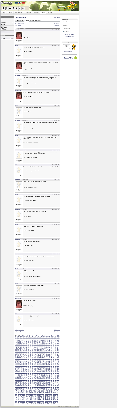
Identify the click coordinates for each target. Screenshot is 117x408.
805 (53, 377)
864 (45, 381)
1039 (40, 391)
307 (22, 350)
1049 (24, 392)
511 (53, 361)
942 (32, 385)
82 (47, 337)
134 (55, 340)
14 (34, 335)
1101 (35, 396)
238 (53, 346)
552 (51, 363)
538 (22, 363)
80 (44, 337)
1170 (48, 401)
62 (17, 337)
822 (45, 378)
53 (48, 336)
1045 (56, 391)
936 (20, 385)
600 (20, 367)
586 (35, 366)
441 (39, 357)
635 (49, 368)
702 (57, 371)
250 (35, 347)
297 (45, 349)
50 (44, 336)
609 (39, 367)
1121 (46, 397)
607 (35, 367)
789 (20, 377)
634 (47, 368)
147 (39, 341)
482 (37, 360)
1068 (32, 394)
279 (51, 348)
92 (17, 339)
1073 (46, 394)
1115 (29, 397)
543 (32, 363)
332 (30, 352)
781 (47, 376)
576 (57, 364)
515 (18, 362)
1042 (48, 391)
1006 (38, 389)
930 (51, 384)
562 (28, 364)
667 (28, 370)
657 (51, 369)
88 (55, 337)
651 (39, 369)
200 (18, 345)
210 (39, 345)
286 (22, 349)
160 (22, 342)
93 (18, 339)
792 (26, 377)
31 (15, 336)
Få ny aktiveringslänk (69, 36)
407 (55, 355)
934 (16, 385)
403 (47, 355)
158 (18, 342)
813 (26, 378)
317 (43, 350)
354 (32, 353)
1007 (41, 389)
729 (26, 374)
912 (57, 383)
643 (22, 369)
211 (41, 345)
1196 (32, 403)
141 (26, 341)
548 (43, 363)
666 (26, 370)
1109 (56, 396)
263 (18, 348)
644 (24, 369)
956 (18, 387)
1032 (21, 391)
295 (41, 349)
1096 (21, 396)
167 (37, 342)
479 (30, 360)
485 (43, 360)
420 (39, 356)
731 (30, 374)
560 (24, 364)
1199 (40, 403)
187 (35, 343)
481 (35, 360)
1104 (43, 396)
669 (32, 370)
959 (24, 387)
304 (16, 350)
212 (43, 345)
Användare (65, 21)
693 (39, 371)
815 (30, 378)
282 (57, 348)
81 (45, 337)
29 (57, 335)
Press (67, 406)
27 (54, 335)
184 (28, 343)
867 (51, 381)
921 (32, 384)
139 (22, 341)
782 (49, 376)
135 (57, 340)
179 (18, 343)
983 (30, 388)
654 (45, 369)
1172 (54, 401)
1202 (48, 403)
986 (37, 388)
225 (26, 346)
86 (53, 337)
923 (37, 384)
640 (16, 369)
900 (32, 383)
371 (24, 354)
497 (24, 361)
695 (43, 371)
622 (22, 368)
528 (45, 362)
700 (53, 371)
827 (55, 378)
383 (49, 354)
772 (28, 376)
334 (35, 352)
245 (24, 347)
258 (51, 347)
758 (43, 375)
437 (30, 357)
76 (38, 337)
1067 (29, 394)
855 (26, 381)
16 (38, 335)
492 (57, 360)
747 (20, 375)
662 (18, 370)
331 (28, 352)
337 (41, 352)
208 (35, 345)
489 (51, 360)
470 (55, 359)
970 (47, 387)
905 (43, 383)
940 (28, 385)
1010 (49, 389)
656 (49, 369)
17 (39, 335)
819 (39, 378)
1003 (30, 389)
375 (32, 354)
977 (18, 388)
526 (41, 362)
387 (57, 354)
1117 (35, 397)
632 (43, 368)
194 (49, 343)
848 (55, 380)
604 (28, 367)
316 (41, 350)
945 (39, 385)
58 (55, 336)
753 (32, 375)
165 (32, 342)
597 (57, 366)
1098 (27, 396)
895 (22, 383)
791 (24, 377)
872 (18, 382)
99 (27, 339)
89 (57, 337)
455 (24, 359)
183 (26, 343)
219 (57, 345)
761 (49, 375)
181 (22, 343)
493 (16, 361)
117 (20, 340)
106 (42, 339)
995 (55, 388)
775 (35, 376)
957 (20, 387)
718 (47, 373)
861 (39, 381)
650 (37, 369)
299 (49, 349)
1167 (40, 401)
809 (18, 378)
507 (45, 361)
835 (28, 380)
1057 (46, 392)
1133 (35, 398)
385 (53, 354)
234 (45, 346)
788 (18, 377)
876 (26, 382)
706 (22, 373)
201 (20, 345)
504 (39, 361)
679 (53, 370)
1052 (32, 392)
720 (51, 373)
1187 (51, 402)
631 (41, 368)
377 (37, 354)
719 (49, 373)
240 (57, 346)
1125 (56, 397)
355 (35, 353)
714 (39, 373)
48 (41, 336)
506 (43, 361)
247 (28, 347)
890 (55, 382)
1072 (43, 394)
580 (22, 366)
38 (26, 336)
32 (17, 336)
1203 (51, 403)
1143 (19, 399)
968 (43, 387)
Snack (17, 20)
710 (30, 373)
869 (55, 381)
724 (16, 374)
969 (45, 387)
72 (32, 337)
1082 (27, 395)
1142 (16, 399)
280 (53, 348)
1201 (46, 403)
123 (32, 340)
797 (37, 377)
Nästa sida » (57, 23)
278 (49, 348)
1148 (32, 399)
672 (39, 370)
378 (39, 354)
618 (57, 367)
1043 (51, 391)
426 (51, 356)
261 (57, 347)
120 (26, 340)
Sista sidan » (57, 25)
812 (24, 378)
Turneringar (37, 20)
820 (41, 378)
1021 (35, 390)
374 (30, 354)
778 (41, 376)
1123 (51, 397)
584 (30, 366)
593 (49, 366)
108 (46, 339)
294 (39, 349)
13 (33, 335)
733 (35, 374)
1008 (44, 389)
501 (32, 361)
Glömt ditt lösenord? (69, 34)
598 (16, 367)
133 (53, 340)
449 (55, 357)
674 (43, 370)
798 (39, 377)
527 (43, 362)
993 (51, 388)
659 (55, 369)
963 (32, 387)
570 (45, 364)
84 (50, 337)
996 (57, 388)
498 (26, 361)
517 (22, 362)
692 (37, 371)
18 (40, 335)
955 (16, 387)
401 (43, 355)
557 (18, 364)
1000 (22, 389)
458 (30, 359)
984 (32, 388)
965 (37, 387)
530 (49, 362)
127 (41, 340)
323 (55, 350)
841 (41, 380)
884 (43, 382)
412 (22, 356)
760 (47, 375)
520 (28, 362)
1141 (56, 398)
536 (18, 363)
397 (35, 355)
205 (28, 345)
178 (16, 343)
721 (53, 373)
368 (18, 354)
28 (55, 335)
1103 (40, 396)
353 (30, 353)
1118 (37, 397)
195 (51, 343)
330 (26, 352)
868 (53, 381)
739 (47, 374)
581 (24, 366)
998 (18, 389)
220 (16, 346)
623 (24, 368)
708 (26, 373)
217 (53, 345)
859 (35, 381)
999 (20, 389)
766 (16, 376)
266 (24, 348)
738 (45, 374)
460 (35, 359)
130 (47, 340)
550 (47, 363)
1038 (37, 391)
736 (41, 374)
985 (35, 388)
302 (55, 349)
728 (24, 374)
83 (48, 337)
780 (45, 376)
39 (27, 336)
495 (20, 361)
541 (28, 363)
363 (51, 353)
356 (37, 353)
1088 (43, 395)
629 (37, 368)
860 (37, 381)
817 (35, 378)
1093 (56, 395)
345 (57, 352)
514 (16, 362)
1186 (48, 402)
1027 (51, 390)
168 (39, 342)
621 (20, 368)
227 (30, 346)
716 (43, 373)
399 (39, 355)
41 (30, 336)
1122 (48, 397)
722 (55, 373)
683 (18, 371)
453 (20, 359)
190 (41, 343)
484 (41, 360)
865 (47, 381)
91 (15, 339)
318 (45, 350)
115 (16, 340)
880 (35, 382)
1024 (43, 390)
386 (55, 354)
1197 (35, 403)
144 (32, 341)
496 (22, 361)
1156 (54, 399)
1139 (51, 398)
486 (45, 360)
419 (37, 356)
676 (47, 370)
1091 (51, 395)
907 (47, 383)
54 (50, 336)
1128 (21, 398)
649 (35, 369)
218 (55, 345)
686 (24, 371)
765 (57, 375)
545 (37, 363)
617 (55, 367)
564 (32, 364)
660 (57, 369)
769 (22, 376)
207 (32, 345)
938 (24, 385)
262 (16, 348)
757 (41, 375)
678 (51, 370)
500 (30, 361)
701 (55, 371)
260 (55, 347)
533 (55, 362)
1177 (24, 402)
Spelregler (9, 12)
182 (24, 343)
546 (39, 363)
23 (48, 335)
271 (35, 348)
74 (35, 337)
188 (37, 343)
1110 (16, 397)
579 (20, 366)
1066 (27, 394)
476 (24, 360)
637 (53, 368)
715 (41, 373)
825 (51, 378)
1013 (57, 389)
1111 (19, 397)
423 (45, 356)
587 (37, 366)
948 (45, 385)
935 (18, 385)
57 (54, 336)
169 (41, 342)
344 (55, 352)
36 (23, 336)
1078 (16, 395)
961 (28, 387)
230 (37, 346)
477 (26, 360)
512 (55, 361)
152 (49, 341)
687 (26, 371)
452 (18, 359)
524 (37, 362)
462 (39, 359)
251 (37, 347)
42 (32, 336)
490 (53, 360)
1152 (43, 399)
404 (49, 355)
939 (26, 385)
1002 (28, 389)
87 (54, 337)
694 (41, 371)
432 (20, 357)
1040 (43, 391)
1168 (43, 401)
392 (24, 355)
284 (18, 349)
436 (28, 357)
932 (55, 384)
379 (41, 354)
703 (16, 373)
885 (45, 382)
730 (28, 374)
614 (49, 367)
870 (57, 381)
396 (32, 355)
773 (30, 376)
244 (22, 347)
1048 (21, 392)
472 (16, 360)
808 (16, 378)
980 (24, 388)
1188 (54, 402)
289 (28, 349)
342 (51, 352)
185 (30, 343)
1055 (40, 392)
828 (57, 378)
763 (53, 375)
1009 (46, 389)
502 (35, 361)
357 (39, 353)
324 (57, 350)
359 (43, 353)
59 (57, 336)
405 (51, 355)
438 (32, 357)
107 (44, 339)
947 (43, 385)
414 (26, 356)
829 (16, 380)
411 (20, 356)
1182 (37, 402)
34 (20, 336)
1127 (19, 398)
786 (57, 376)
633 (45, 368)
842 (43, 380)
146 (37, 341)
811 (22, 378)
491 (55, 360)
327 (20, 352)
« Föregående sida (19, 23)
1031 (19, 391)
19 (42, 335)
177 (57, 342)
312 (32, 350)
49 (42, 336)
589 (41, 366)
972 (51, 387)
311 (30, 350)
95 (21, 339)
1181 (35, 402)
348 (20, 353)
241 (16, 347)
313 (35, 350)
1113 (24, 397)
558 (20, 364)
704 (18, 373)
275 (43, 348)
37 (24, 336)
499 (28, 361)
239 (55, 346)
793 (28, 377)
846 (51, 380)
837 (32, 380)
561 (26, 364)
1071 (40, 394)
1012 (55, 389)
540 (26, 363)
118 (22, 340)
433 (22, 357)
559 (22, 364)
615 (51, 367)
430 (16, 357)
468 (51, 359)
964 (35, 387)
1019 (29, 390)
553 (53, 363)
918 (26, 384)
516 (20, 362)
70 (29, 337)
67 (24, 337)
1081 (24, 395)
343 (53, 352)
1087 (40, 395)
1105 (46, 396)
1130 (27, 398)
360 (45, 353)
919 (28, 384)
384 (51, 354)
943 (35, 385)
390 (20, 355)
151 (47, 341)
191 (43, 343)
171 (45, 342)
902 (37, 383)
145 (35, 341)
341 (49, 352)
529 (47, 362)
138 (20, 341)
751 (28, 375)
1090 (48, 395)
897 (26, 383)
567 (39, 364)
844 (47, 380)
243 (20, 347)
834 (26, 380)
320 (49, 350)
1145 (24, 399)
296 (43, 349)
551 (49, 363)
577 (16, 366)
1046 (16, 392)
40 (29, 336)
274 (41, 348)
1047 (19, 392)
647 (30, 369)
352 (28, 353)
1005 (36, 389)
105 (40, 339)
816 (32, 378)
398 (37, 355)
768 (20, 376)
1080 (21, 395)
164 (30, 342)
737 (43, 374)
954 (57, 385)
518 (24, 362)
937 (22, 385)
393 (26, 355)
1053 (35, 392)
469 (53, 359)
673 (41, 370)
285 (20, 349)
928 (47, 384)
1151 (40, 399)
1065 (24, 394)
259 (53, 347)
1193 (24, 403)
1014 (16, 390)
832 (22, 380)
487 (47, 360)
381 (45, 354)
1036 (32, 391)
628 (35, 368)
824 (49, 378)
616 (53, 367)
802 (47, 377)
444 (45, 357)
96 (23, 339)
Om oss (71, 406)
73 (33, 337)
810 (20, 378)
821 (43, 378)
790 (22, 377)
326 (18, 352)
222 (20, 346)
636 (51, 368)
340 (47, 352)
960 (26, 387)
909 (51, 383)
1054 (37, 392)
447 (51, 357)
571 (47, 364)
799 (41, 377)
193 (47, 343)
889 (53, 382)
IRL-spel (32, 20)
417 (32, 356)
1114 (27, 397)
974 (55, 387)
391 (22, 355)
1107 (51, 396)
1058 (48, 392)
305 (18, 350)
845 (49, 380)
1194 (27, 403)
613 (47, 367)
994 (53, 388)
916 (22, 384)
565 (35, 364)
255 (45, 347)
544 (35, 363)
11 (30, 335)
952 (53, 385)
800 (43, 377)
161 (24, 342)
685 (22, 371)
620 (18, 368)
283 (16, 349)
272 (37, 348)
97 (24, 339)
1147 (29, 399)
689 (30, 371)
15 (36, 335)
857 (30, 381)
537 (20, 363)
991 (47, 388)
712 (35, 373)
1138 (48, 398)
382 (47, 354)
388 (16, 355)
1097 (24, 396)
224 (24, 346)
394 (28, 355)
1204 (54, 403)
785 (55, 376)
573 (51, 364)
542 (30, 363)
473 (18, 360)
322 (53, 350)
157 (16, 342)
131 (49, 340)
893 (18, 383)
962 (30, 387)
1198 (37, 403)
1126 (16, 398)
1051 (29, 392)
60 (58, 336)
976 (16, 388)
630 (39, 368)
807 (57, 377)
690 (32, 371)
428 (55, 356)
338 (43, 352)
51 (45, 336)
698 (49, 371)
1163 (29, 401)
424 (47, 356)
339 (45, 352)
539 (24, 363)
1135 (40, 398)
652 (41, 369)
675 (45, 370)
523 (35, 362)
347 (18, 353)
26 (52, 335)
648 (32, 369)
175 (53, 342)
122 (30, 340)
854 (24, 381)
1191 (19, 403)
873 (20, 382)
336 (39, 352)
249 (32, 347)
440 (37, 357)
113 (56, 339)
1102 (37, 396)
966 (39, 387)
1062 (16, 394)
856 (28, 381)
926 (43, 384)
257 (49, 347)
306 (20, 350)
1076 (54, 394)
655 (47, 369)
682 (16, 371)
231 (39, 346)
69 (27, 337)
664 (22, 370)
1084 (32, 395)
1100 (32, 396)
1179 (29, 402)
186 (32, 343)
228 (32, 346)
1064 (21, 394)
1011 (52, 389)
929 (49, 384)
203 (24, 345)
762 (51, 375)
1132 (32, 398)
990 (45, 388)
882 (39, 382)
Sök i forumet (57, 17)
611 (43, 367)
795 (32, 377)
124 (35, 340)
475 (22, 360)
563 (30, 364)
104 (38, 339)
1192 (21, 403)
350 (24, 353)
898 (28, 383)
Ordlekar (27, 20)
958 (22, 387)
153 (51, 341)
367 (16, 354)
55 (51, 336)
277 (47, 348)
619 (16, 368)
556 (16, 364)
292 (35, 349)
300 (51, 349)
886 (47, 382)
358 (41, 353)
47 (39, 336)
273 (39, 348)
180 (20, 343)
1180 (32, 402)
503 (37, 361)
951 (51, 385)
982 (28, 388)
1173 (56, 401)
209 (37, 345)
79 (42, 337)
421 (41, 356)
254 (43, 347)
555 (57, 363)
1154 (48, 399)
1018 (27, 390)
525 (39, 362)
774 (32, 376)
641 (18, 369)
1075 (51, 394)
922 (35, 384)
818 (37, 378)
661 (16, 370)
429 (57, 356)
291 (32, 349)
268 (28, 348)
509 (49, 361)
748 (22, 375)
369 (20, 354)
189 (39, 343)
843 (45, 380)
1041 (46, 391)
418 (35, 356)
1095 (19, 396)
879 (32, 382)
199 (16, 345)
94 (20, 339)
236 (49, 346)
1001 (25, 389)
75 (36, 337)
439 (35, 357)
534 (57, 362)
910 (53, 383)
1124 (54, 397)
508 (47, 361)
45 (36, 336)
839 (37, 380)
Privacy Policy (61, 406)
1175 (19, 402)
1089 (46, 395)
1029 (56, 390)
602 (24, 367)
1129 (24, 398)
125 (37, 340)
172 (47, 342)
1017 (24, 390)
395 (30, 355)
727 (22, 374)
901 (35, 383)
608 (37, 367)
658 (53, 369)
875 (24, 382)
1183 (40, 402)
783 (51, 376)
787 (16, 377)
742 (53, 374)
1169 (46, 401)
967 (41, 387)
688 (28, 371)
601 (22, 367)
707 (24, 373)
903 (39, 383)
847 (53, 380)
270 (32, 348)
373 (28, 354)
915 (20, 384)
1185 (46, 402)
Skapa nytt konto (68, 51)
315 (39, 350)
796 (35, 377)
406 (53, 355)
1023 (40, 390)
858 (32, 381)
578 (18, 366)
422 (43, 356)
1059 (51, 392)
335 (37, 352)
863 (43, 381)
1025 (46, 390)
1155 (51, 399)
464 (43, 359)
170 (43, 342)
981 (26, 388)
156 (57, 341)
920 (30, 384)
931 (53, 384)
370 (22, 354)
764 (55, 375)
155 (55, 341)
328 (22, 352)
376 (35, 354)
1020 (32, 390)
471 (57, 359)
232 (41, 346)
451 (16, 359)
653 (43, 369)
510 (51, 361)
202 (22, 345)
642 (20, 369)
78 (41, 337)
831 (20, 380)
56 (53, 336)
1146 (27, 399)
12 (32, 335)
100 (29, 339)
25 (51, 335)
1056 (43, 392)
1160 (21, 401)
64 (20, 337)
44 (35, 336)
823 (47, 378)
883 (41, 382)
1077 (56, 394)
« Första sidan (18, 25)
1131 (29, 398)
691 (35, 371)
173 (49, 342)
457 (28, 359)
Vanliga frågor (18, 12)
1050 (27, 392)
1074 (48, 394)
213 (45, 345)
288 (26, 349)
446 (49, 357)
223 (22, 346)
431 (18, 357)
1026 (48, 390)
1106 (48, 396)
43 (33, 336)
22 (46, 335)
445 (47, 357)
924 (39, 384)
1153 (46, 399)
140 (24, 341)
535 (16, 363)
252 (39, 347)
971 (49, 387)
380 (43, 354)
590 (43, 366)
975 (57, 387)
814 (28, 378)
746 (18, 375)
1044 (54, 391)
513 (57, 361)
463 (41, 359)
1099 (29, 396)
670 (35, 370)
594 (51, 366)
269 (30, 348)
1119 (40, 397)
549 (45, 363)
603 (26, 367)
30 (58, 335)
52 (47, 336)
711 (32, 373)
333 (32, 352)
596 (55, 366)
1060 (54, 392)
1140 (54, 398)
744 (57, 374)
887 (49, 382)
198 (57, 343)
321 (51, 350)
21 (45, 335)
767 (18, 376)
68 (26, 337)
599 (18, 367)
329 (24, 352)
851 (18, 381)
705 (20, 373)
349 (22, 353)
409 (16, 356)
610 (41, 367)
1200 (43, 403)
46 (38, 336)
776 (37, 376)
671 (37, 370)
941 (30, 385)
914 (18, 384)
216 (51, 345)
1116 (32, 397)
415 (28, 356)
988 (41, 388)
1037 (35, 391)
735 (39, 374)
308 (24, 350)
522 (32, 362)
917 (24, 384)
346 (16, 353)
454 (22, 359)
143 (30, 341)
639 (57, 368)
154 (53, 341)
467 (49, 359)
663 (20, 370)
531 (51, 362)
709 (28, 373)
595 (53, 366)
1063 (19, 394)
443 (43, 357)
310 (28, 350)
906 (45, 383)
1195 (29, 403)
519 (26, 362)
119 (24, 340)
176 (55, 342)
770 (24, 376)
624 (26, 368)
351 (26, 353)
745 (16, 375)
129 (45, 340)
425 (49, 356)
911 (55, 383)
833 (24, 380)
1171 (51, 401)
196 (53, 343)
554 (55, 363)
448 (53, 357)
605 (30, 367)
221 (18, 346)
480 (32, 360)
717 (45, 373)
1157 (56, 399)
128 (43, 340)
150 (45, 341)
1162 (27, 401)
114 (58, 339)
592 (47, 366)
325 (16, 352)
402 (45, 355)
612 (45, 367)
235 (47, 346)
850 (16, 381)
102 (33, 339)
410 (18, 356)
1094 (16, 396)
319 (47, 350)
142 (28, 341)
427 (53, 356)
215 (49, 345)
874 (22, 382)
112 (54, 339)
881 (37, 382)
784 (53, 376)
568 (41, 364)
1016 (21, 390)
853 (22, 381)
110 (50, 339)
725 (18, 374)
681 (57, 370)
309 (26, 350)
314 (37, 350)
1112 (21, 397)
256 (47, 347)
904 (41, 383)
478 (28, 360)
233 (43, 346)
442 (41, 357)
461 (37, 359)
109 (48, 339)
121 (28, 340)
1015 (19, 390)
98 (26, 339)
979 (22, 388)
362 (49, 353)
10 (29, 335)
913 (16, 384)
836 (30, 380)
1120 (43, 397)
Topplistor (36, 12)
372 (26, 354)
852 (20, 381)
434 (24, 357)
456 (26, 359)
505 (41, 361)
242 (18, 347)
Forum (43, 12)
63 (18, 337)
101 (31, 339)
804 (51, 377)
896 (24, 383)
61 (15, 337)
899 (30, 383)
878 (30, 382)
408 (57, 355)
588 (39, 366)
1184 (43, 402)
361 (47, 353)
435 (26, 357)
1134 (37, 398)
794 (30, 377)
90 (58, 337)
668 (30, 370)
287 (24, 349)
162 (26, 342)
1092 (54, 395)
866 (49, 381)
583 (28, 366)
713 (37, 373)
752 (30, 375)
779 (43, 376)
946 (41, 385)
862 (41, 381)
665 (24, 370)
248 (30, 347)
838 (35, 380)
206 (30, 345)
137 (18, 341)
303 (57, 349)
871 (16, 382)
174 (51, 342)
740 (49, 374)
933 (57, 384)
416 (30, 356)
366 (57, 353)
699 (51, 371)
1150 (37, 399)
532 (53, 362)
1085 (35, 395)
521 (30, 362)
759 (45, 375)
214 (47, 345)
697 (47, 371)
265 (22, 348)
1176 (21, 402)
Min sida (49, 12)
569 (43, 364)
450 (57, 357)
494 (18, 361)
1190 (16, 403)
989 (43, 388)
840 (39, 380)
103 (35, 339)
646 (28, 369)
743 (55, 374)
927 (45, 384)
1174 (16, 402)
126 (39, 340)
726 (20, 374)
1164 (32, 401)
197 (55, 343)
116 (18, 340)
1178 (27, 402)
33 (18, 336)
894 (20, 383)
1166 (37, 401)
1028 (54, 390)
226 (28, 346)
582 (26, 366)
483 (39, 360)
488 (49, 360)
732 (32, 374)
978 (20, 388)
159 (20, 342)
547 (41, 363)
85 (51, 337)
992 (49, 388)
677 (49, 370)
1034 (27, 391)
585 (32, 366)
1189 (56, 402)
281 (55, 348)
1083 (29, 395)
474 (20, 360)
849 (57, 380)
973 (53, 387)
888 (51, 382)
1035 (29, 391)
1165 (35, 401)
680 (55, 370)
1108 (54, 396)
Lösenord (65, 25)
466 (47, 359)
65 (21, 337)
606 (32, 367)
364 (53, 353)
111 (52, 339)
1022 (37, 390)
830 (18, 380)
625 (28, 368)
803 (49, 377)
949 (47, 385)
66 (23, 337)
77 (39, 337)
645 (26, 369)
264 (20, 348)
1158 (16, 401)
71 (30, 337)
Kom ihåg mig (66, 28)
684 (20, 371)
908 (49, 383)
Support (21, 20)
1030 (16, 391)
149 (43, 341)
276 (45, 348)
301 (53, 349)
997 (16, 389)
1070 (37, 394)
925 (41, 384)
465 (45, 359)
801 (45, 377)
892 (16, 383)
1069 (35, 394)
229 (35, 346)
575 (55, 364)
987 (39, 388)
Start (3, 12)
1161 (24, 401)
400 (41, 355)
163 (28, 342)
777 (39, 376)
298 (47, 349)
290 (30, 349)
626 (30, 368)
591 (45, 366)
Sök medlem (28, 12)
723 (57, 373)
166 (35, 342)
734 (37, 374)
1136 (43, 398)
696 (45, 371)
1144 (21, 399)
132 (51, 340)
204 (26, 345)
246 (26, 347)
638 (55, 368)
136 (16, 341)
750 (26, 375)
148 (41, 341)
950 (49, 385)
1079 (19, 395)
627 (32, 368)
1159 (19, 401)
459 (32, 359)
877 (28, 382)
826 (53, 378)
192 (45, 343)
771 (26, 376)
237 (51, 346)
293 (37, 349)
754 (35, 375)
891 (57, 382)
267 (26, 348)
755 (37, 375)
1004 (33, 389)
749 (24, 375)
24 (49, 335)
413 (24, 356)
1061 (56, 392)
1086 (37, 395)
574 (53, 364)
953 (55, 385)
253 (41, 347)
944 (37, 385)
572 (49, 364)
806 (55, 377)
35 (21, 336)
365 (55, 353)
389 (18, 355)
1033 (24, 391)
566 (37, 364)
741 (51, 374)
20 (43, 335)
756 (39, 375)
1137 (46, 398)
